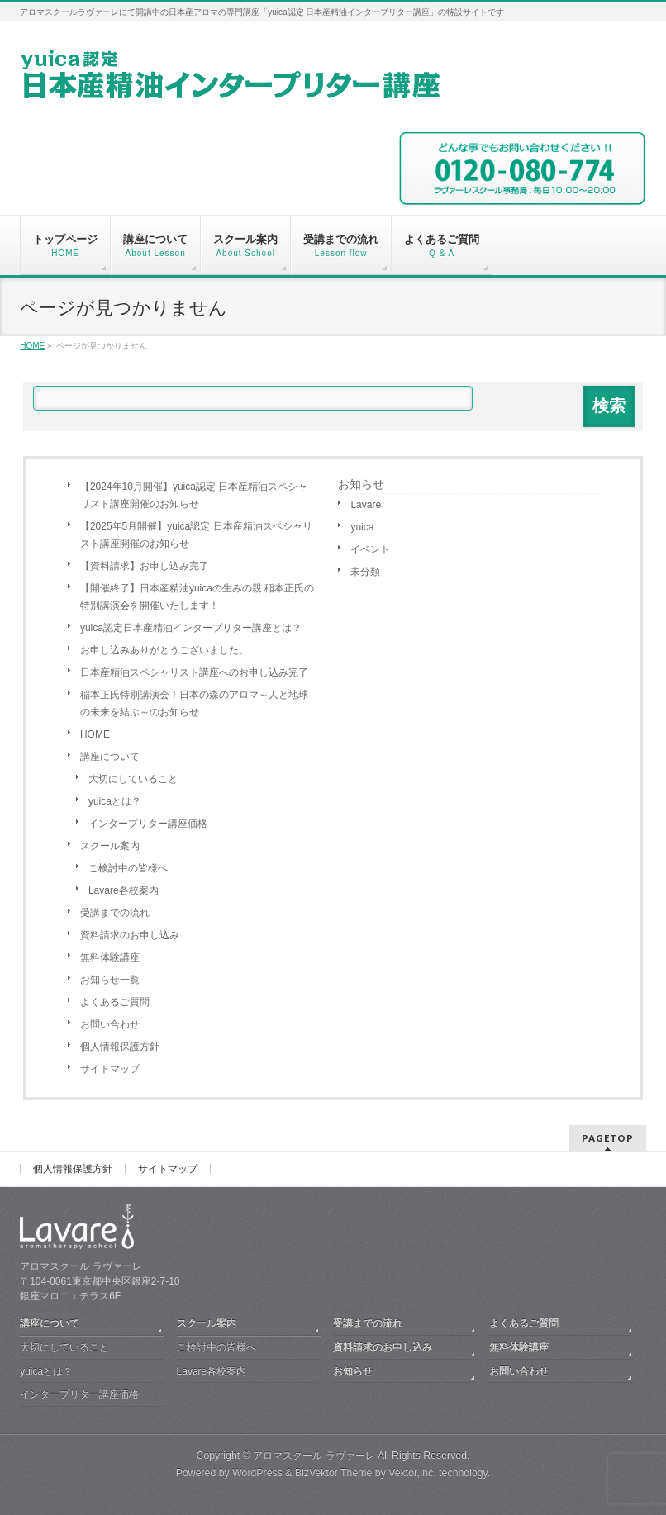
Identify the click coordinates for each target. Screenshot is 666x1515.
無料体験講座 (110, 957)
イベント (370, 549)
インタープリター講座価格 (147, 823)
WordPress (257, 1473)
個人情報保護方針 (119, 1046)
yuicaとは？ (114, 801)
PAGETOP (608, 1138)
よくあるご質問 (115, 1002)
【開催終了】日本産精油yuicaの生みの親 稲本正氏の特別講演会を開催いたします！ (197, 596)
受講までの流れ (115, 913)
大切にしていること (133, 779)
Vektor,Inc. (412, 1473)
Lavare (365, 505)
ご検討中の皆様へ (128, 868)
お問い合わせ (110, 1024)
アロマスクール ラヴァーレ (313, 1455)
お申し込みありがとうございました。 (164, 650)
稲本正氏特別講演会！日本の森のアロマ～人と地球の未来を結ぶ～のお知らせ (194, 703)
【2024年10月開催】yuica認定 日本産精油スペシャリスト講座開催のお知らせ (193, 495)
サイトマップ (110, 1069)
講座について (110, 756)
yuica (361, 527)
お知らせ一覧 (110, 979)
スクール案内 (110, 846)
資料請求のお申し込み (129, 935)
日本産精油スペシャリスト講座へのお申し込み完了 (194, 672)
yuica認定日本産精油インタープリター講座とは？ (191, 628)
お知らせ (361, 484)
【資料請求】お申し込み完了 (144, 566)
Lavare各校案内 (123, 890)
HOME (95, 734)
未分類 (365, 571)
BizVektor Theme (334, 1473)
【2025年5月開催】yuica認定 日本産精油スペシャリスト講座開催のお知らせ (196, 534)
